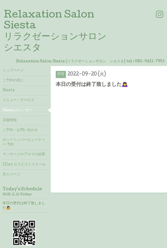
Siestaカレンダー (18, 110)
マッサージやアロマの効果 (24, 154)
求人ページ (11, 175)
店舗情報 (10, 120)
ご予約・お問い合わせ (20, 130)
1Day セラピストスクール (24, 165)
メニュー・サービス (18, 100)
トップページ (13, 71)
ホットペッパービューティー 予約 (24, 142)
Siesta (9, 90)
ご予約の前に (13, 81)
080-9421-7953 (149, 62)
